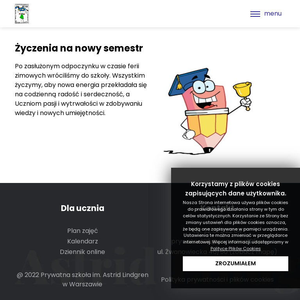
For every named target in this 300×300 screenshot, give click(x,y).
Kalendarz (82, 241)
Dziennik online (82, 251)
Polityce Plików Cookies (236, 248)
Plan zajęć (82, 230)
